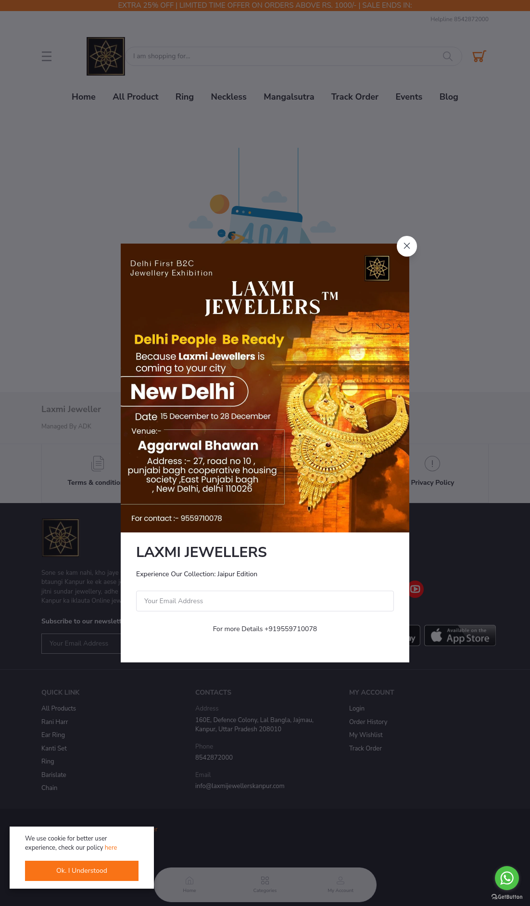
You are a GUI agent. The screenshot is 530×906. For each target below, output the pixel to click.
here (111, 847)
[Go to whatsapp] (507, 878)
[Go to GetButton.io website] (507, 896)
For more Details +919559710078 (265, 629)
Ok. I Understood (81, 870)
